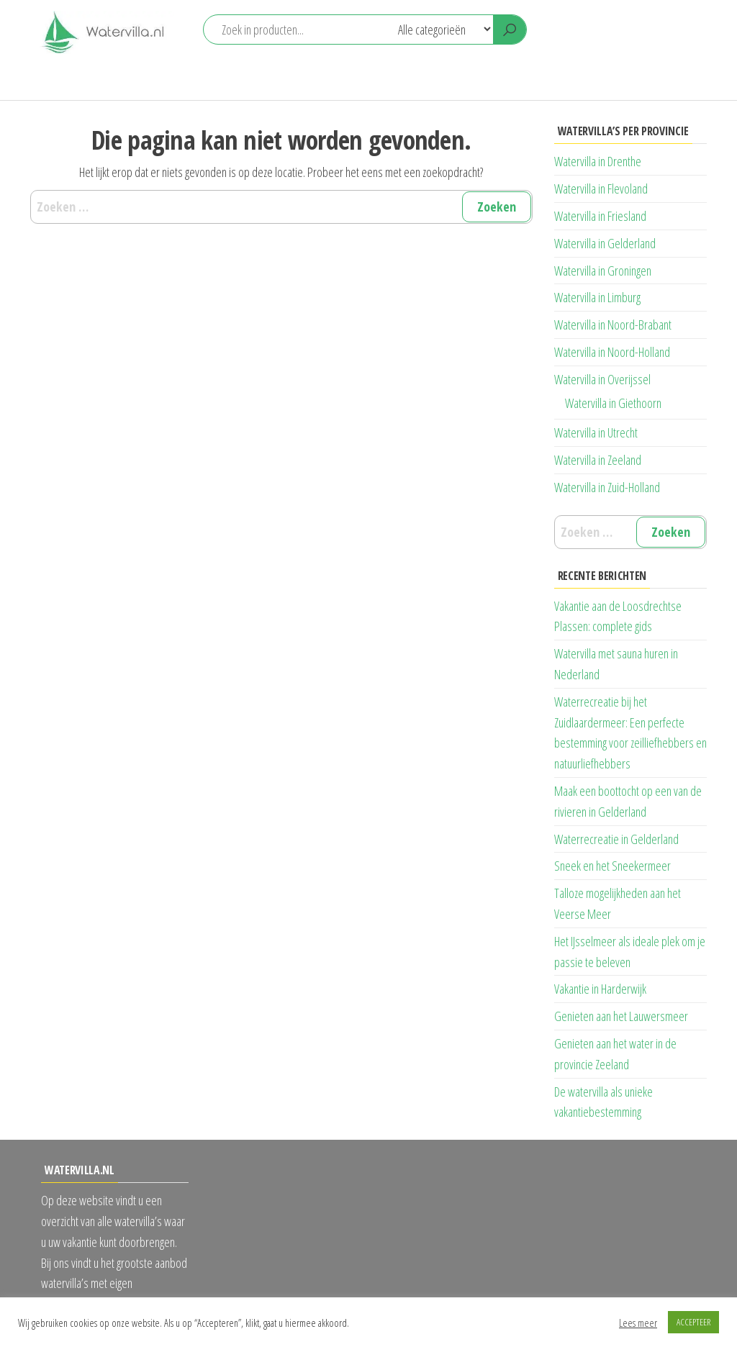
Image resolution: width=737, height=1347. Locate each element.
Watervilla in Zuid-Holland (607, 487)
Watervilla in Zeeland (597, 459)
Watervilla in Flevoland (601, 188)
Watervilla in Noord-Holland (612, 351)
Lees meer (638, 1322)
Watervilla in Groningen (602, 270)
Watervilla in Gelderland (605, 243)
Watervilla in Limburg (597, 297)
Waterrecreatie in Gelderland (616, 839)
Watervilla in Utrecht (596, 432)
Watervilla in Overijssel (602, 379)
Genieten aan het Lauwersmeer (621, 1016)
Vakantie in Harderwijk (600, 988)
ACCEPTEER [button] (693, 1321)
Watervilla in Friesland (600, 215)
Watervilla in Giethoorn (613, 403)
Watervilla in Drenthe (597, 161)
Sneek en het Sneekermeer (612, 865)
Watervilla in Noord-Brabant (613, 324)
